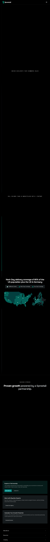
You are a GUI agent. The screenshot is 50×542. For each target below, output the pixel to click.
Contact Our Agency (9, 505)
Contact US (16, 490)
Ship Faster (7, 249)
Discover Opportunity (9, 343)
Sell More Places (8, 162)
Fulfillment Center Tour (18, 22)
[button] (46, 2)
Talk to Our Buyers (8, 103)
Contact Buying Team (7, 22)
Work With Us (8, 490)
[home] (7, 2)
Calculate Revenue (9, 520)
